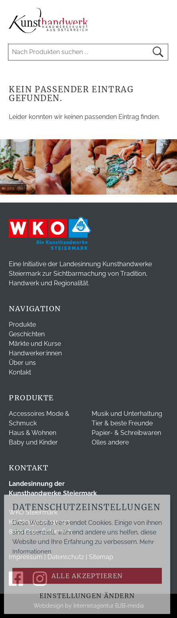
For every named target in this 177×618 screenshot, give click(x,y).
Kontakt (20, 372)
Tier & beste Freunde (122, 423)
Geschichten (27, 334)
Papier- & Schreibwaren (126, 433)
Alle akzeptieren (87, 576)
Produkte (22, 324)
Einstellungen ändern (87, 596)
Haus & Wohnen (32, 433)
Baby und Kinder (33, 442)
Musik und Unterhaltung (127, 413)
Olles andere (110, 442)
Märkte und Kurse (35, 343)
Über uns (22, 363)
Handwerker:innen (35, 353)
